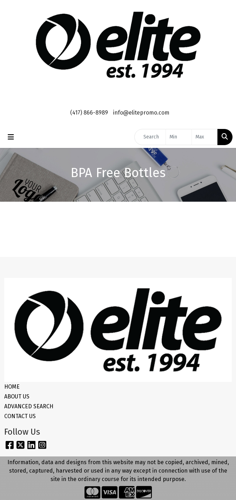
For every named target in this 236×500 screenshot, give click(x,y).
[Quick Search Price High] (204, 137)
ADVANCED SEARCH (28, 406)
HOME (12, 386)
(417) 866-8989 (89, 112)
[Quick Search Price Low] (179, 137)
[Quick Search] (150, 137)
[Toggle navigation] (11, 137)
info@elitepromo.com (141, 112)
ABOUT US (16, 396)
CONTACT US (20, 416)
